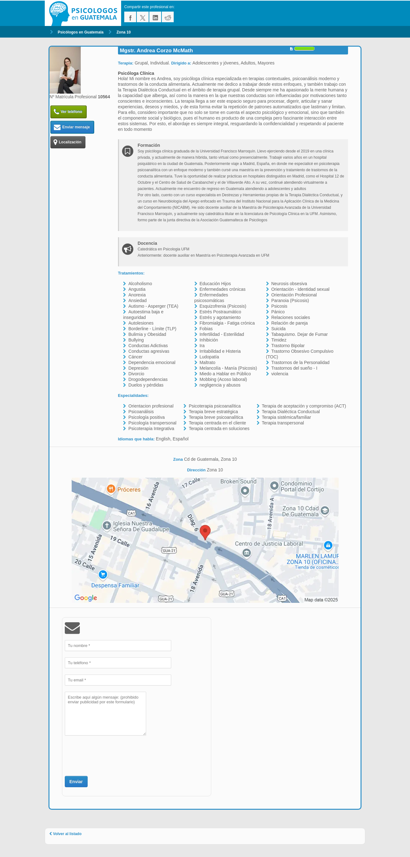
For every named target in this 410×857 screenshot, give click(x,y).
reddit (168, 17)
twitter (143, 17)
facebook (130, 17)
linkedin (155, 17)
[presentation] (112, 755)
